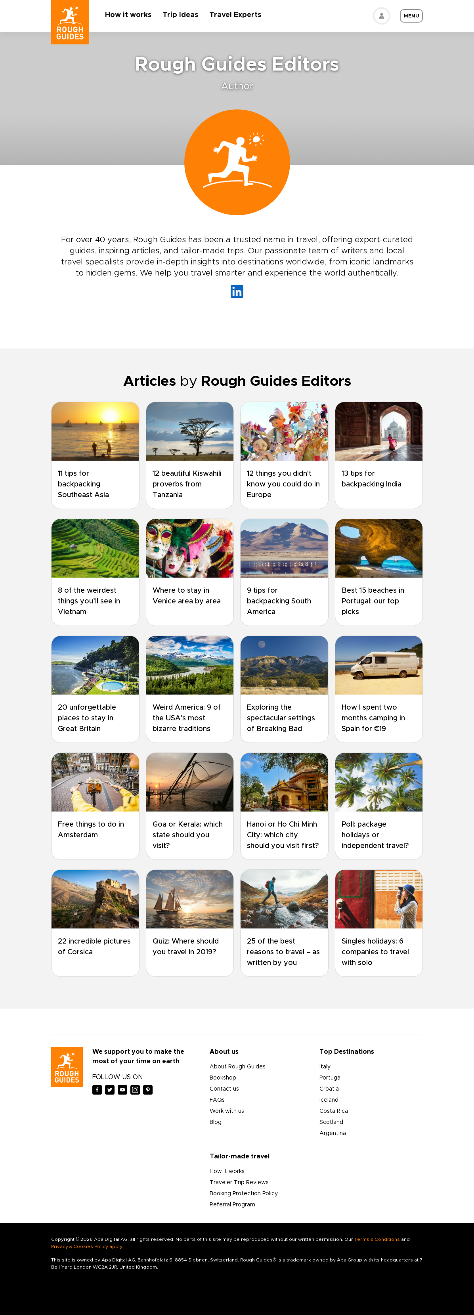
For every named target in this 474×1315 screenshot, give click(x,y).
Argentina (332, 1133)
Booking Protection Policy (244, 1193)
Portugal (330, 1078)
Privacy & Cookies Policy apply (86, 1246)
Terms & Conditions (377, 1239)
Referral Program (232, 1205)
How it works (128, 15)
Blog (216, 1122)
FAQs (217, 1100)
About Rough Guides (238, 1067)
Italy (325, 1067)
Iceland (328, 1100)
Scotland (331, 1122)
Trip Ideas (180, 15)
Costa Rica (333, 1111)
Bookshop (223, 1078)
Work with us (227, 1111)
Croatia (329, 1089)
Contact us (224, 1089)
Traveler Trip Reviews (239, 1182)
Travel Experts (235, 15)
